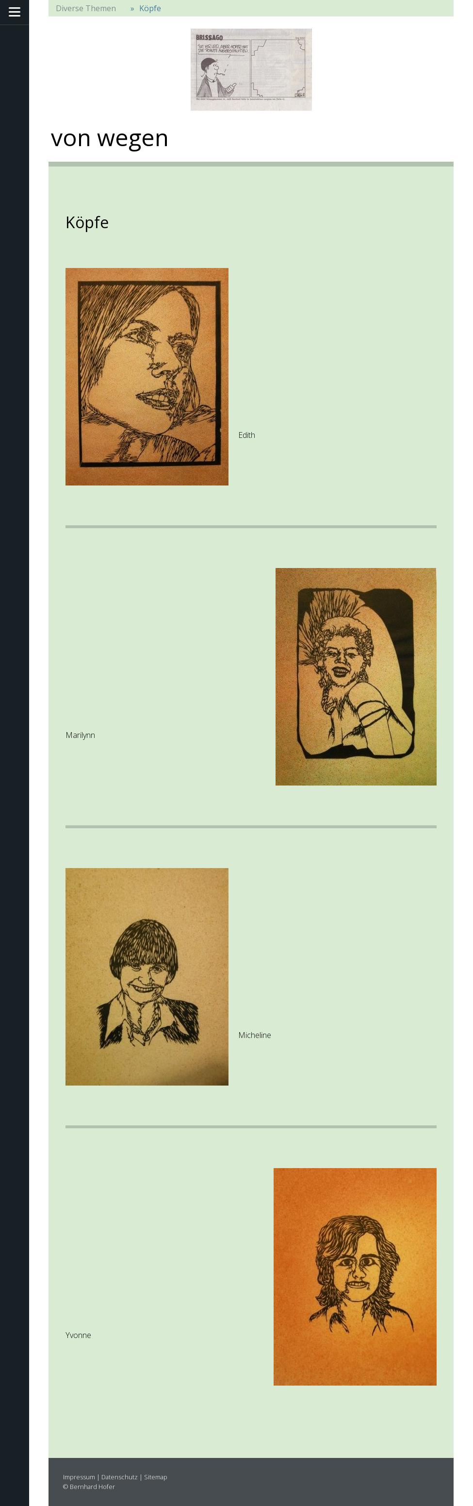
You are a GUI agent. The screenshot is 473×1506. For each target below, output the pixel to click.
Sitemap (155, 1477)
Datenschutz (119, 1477)
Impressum (79, 1477)
